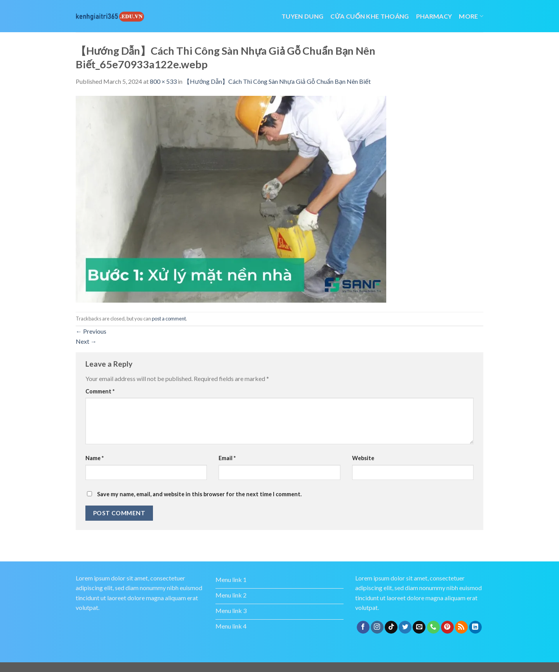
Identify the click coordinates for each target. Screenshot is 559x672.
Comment (100, 391)
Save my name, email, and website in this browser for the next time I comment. (199, 494)
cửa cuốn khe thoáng (369, 16)
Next (86, 341)
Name (94, 458)
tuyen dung (302, 16)
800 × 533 (163, 81)
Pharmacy (434, 16)
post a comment (169, 318)
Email (227, 458)
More (471, 16)
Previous (91, 331)
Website (363, 458)
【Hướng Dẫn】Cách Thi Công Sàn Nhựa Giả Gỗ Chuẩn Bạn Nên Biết (277, 81)
